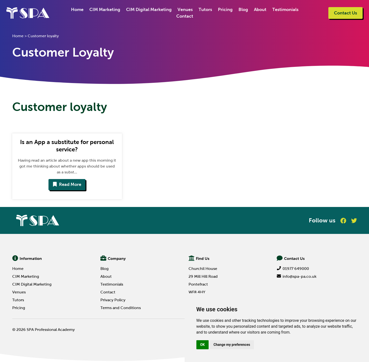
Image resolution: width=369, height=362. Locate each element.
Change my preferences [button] (232, 345)
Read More (67, 184)
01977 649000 (293, 268)
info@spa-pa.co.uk (296, 276)
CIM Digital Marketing (148, 9)
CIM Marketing (104, 9)
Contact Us (345, 13)
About (260, 9)
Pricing (225, 9)
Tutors (205, 9)
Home (77, 9)
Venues (184, 9)
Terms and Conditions (120, 308)
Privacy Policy (112, 300)
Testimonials (285, 9)
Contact (184, 16)
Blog (243, 9)
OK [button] (202, 345)
